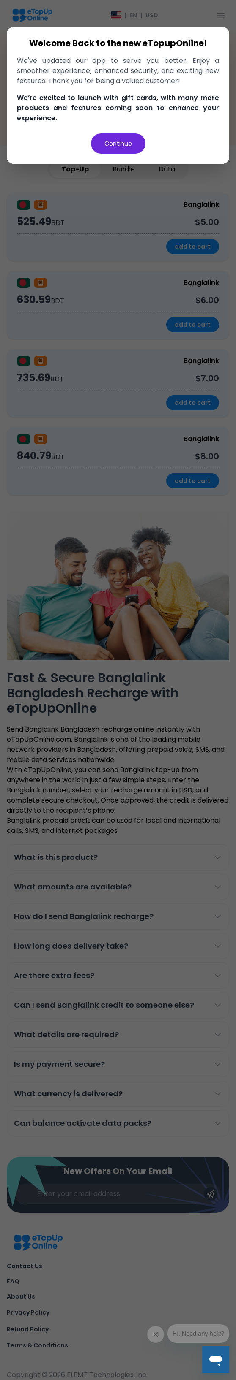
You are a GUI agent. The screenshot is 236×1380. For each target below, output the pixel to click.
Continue (118, 143)
